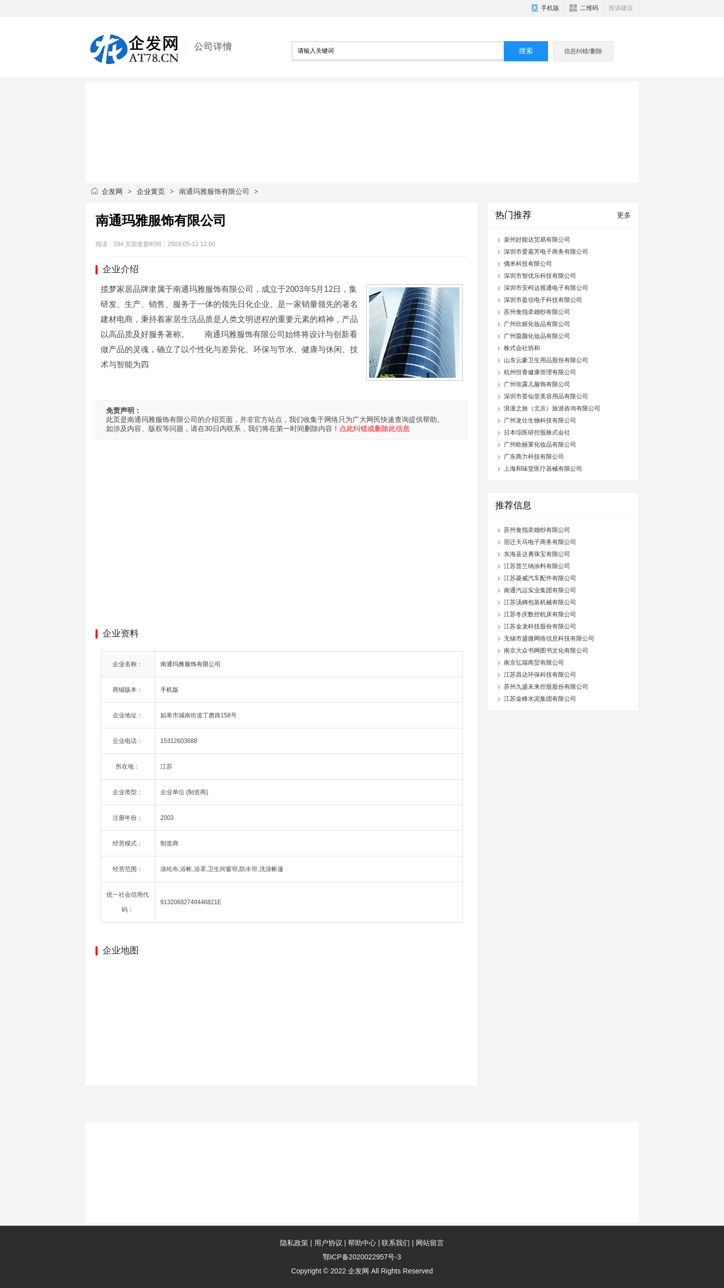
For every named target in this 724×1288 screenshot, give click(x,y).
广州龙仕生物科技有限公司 (540, 420)
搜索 (526, 51)
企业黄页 (151, 191)
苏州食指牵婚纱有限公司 (537, 311)
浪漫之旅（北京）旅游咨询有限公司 (552, 408)
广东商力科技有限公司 (534, 456)
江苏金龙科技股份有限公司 (540, 626)
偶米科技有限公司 (528, 263)
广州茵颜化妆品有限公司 (537, 336)
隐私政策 (294, 1243)
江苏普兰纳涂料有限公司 (537, 566)
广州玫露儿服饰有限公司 (537, 384)
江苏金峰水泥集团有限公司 (540, 698)
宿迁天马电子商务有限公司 (540, 542)
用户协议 (328, 1243)
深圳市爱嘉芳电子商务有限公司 (546, 251)
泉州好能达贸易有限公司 (537, 239)
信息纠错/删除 (583, 51)
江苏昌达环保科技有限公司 (540, 674)
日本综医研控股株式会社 (537, 432)
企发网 (112, 191)
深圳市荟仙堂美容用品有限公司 (546, 396)
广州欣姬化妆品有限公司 (537, 324)
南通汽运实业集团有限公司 (540, 590)
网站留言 (430, 1243)
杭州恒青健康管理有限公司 (540, 372)
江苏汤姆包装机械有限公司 (540, 602)
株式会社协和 (522, 348)
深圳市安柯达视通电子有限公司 (546, 287)
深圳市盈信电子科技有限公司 (543, 299)
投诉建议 (621, 8)
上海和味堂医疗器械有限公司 (543, 468)
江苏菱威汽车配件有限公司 (540, 578)
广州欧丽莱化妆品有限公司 (540, 444)
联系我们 (396, 1243)
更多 (624, 215)
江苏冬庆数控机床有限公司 (540, 614)
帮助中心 (362, 1243)
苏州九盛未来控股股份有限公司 (546, 686)
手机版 (550, 8)
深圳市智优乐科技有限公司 (540, 275)
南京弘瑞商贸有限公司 (534, 662)
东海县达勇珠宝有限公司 (537, 554)
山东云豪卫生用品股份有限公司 (546, 360)
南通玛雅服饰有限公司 (190, 664)
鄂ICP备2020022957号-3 (362, 1257)
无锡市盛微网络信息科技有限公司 (549, 638)
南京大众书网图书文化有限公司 (546, 650)
